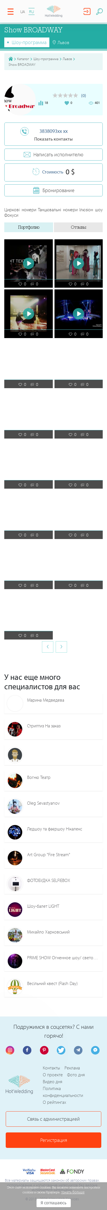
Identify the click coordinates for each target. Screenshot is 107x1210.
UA (22, 11)
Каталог (23, 58)
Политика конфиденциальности (63, 1091)
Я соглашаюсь (53, 1203)
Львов (67, 58)
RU (31, 11)
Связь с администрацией (53, 1119)
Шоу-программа (29, 42)
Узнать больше (73, 1192)
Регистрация (53, 1140)
